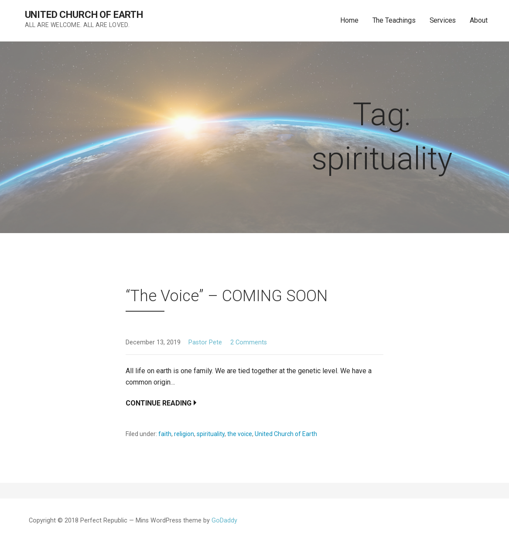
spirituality (211, 433)
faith (164, 433)
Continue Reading (158, 403)
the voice (239, 433)
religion (184, 433)
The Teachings (394, 20)
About (478, 20)
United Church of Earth (84, 14)
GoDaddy (224, 520)
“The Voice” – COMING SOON (227, 296)
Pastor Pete (205, 342)
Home (349, 20)
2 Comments (248, 342)
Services (443, 20)
